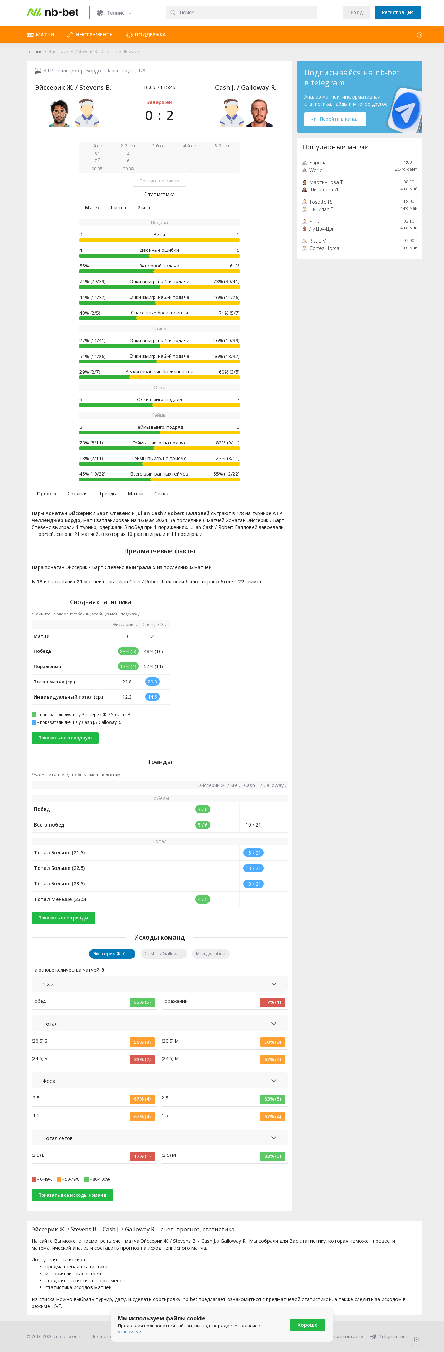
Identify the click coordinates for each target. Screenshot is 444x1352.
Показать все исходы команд (72, 1195)
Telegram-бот (389, 1337)
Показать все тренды (63, 918)
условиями (130, 1331)
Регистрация (398, 12)
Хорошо (308, 1324)
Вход (357, 12)
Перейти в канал (335, 118)
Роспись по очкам (159, 181)
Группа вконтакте (339, 1337)
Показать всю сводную (65, 738)
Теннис (34, 51)
